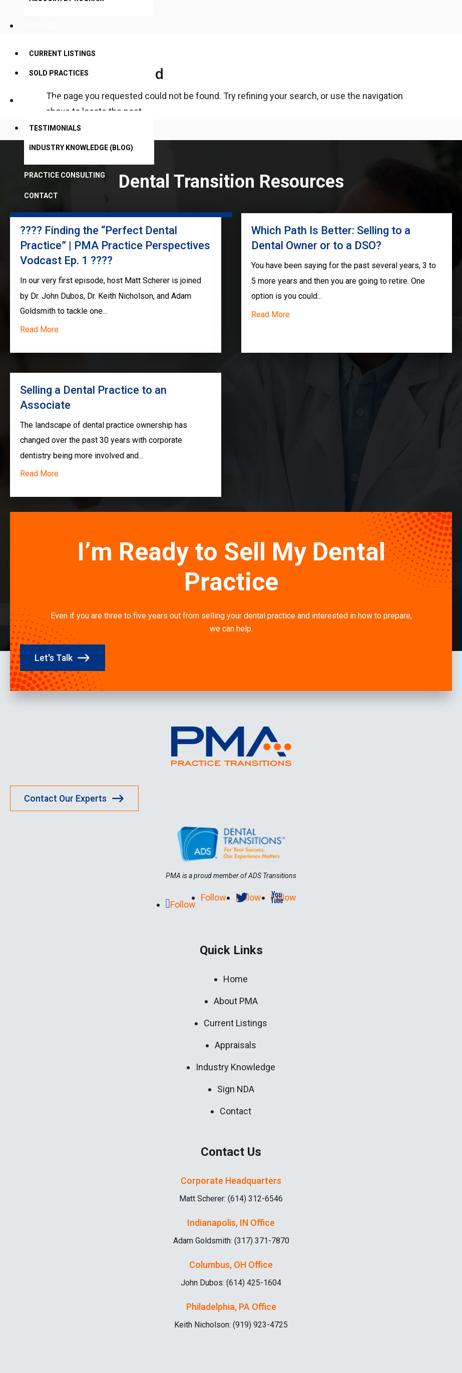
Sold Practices (59, 73)
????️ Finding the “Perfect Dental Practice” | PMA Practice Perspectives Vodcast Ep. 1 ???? (115, 245)
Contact (41, 196)
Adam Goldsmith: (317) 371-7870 (231, 1240)
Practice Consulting (64, 175)
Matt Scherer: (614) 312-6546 (231, 1198)
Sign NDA (235, 1089)
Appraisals (235, 1045)
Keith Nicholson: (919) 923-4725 (231, 1324)
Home (235, 979)
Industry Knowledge (235, 1067)
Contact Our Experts (66, 798)
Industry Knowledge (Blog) (81, 148)
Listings (40, 26)
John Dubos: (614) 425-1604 (231, 1282)
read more (39, 329)
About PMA (45, 101)
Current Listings (62, 54)
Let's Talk (54, 657)
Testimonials (55, 128)
